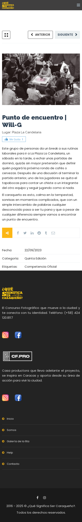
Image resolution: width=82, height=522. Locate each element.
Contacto (13, 464)
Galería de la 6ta (18, 441)
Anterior (42, 35)
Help (10, 453)
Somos (11, 430)
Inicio (10, 419)
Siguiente (65, 35)
